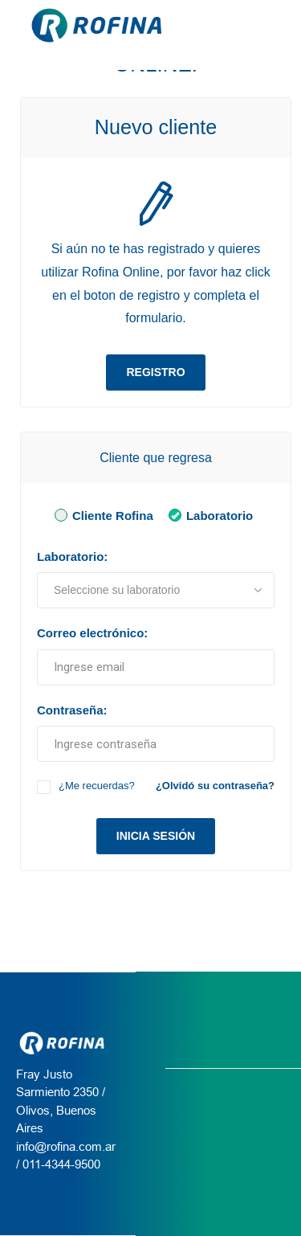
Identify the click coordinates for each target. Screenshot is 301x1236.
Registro (155, 372)
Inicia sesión (155, 835)
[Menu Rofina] (276, 25)
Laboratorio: (72, 556)
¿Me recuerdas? (97, 786)
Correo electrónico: (92, 633)
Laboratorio (208, 514)
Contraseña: (72, 710)
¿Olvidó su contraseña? (215, 786)
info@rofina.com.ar (66, 1146)
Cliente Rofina (101, 514)
